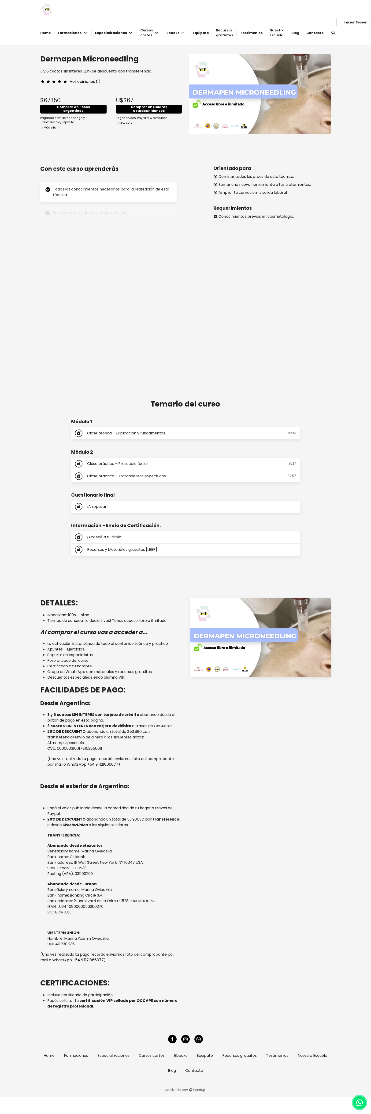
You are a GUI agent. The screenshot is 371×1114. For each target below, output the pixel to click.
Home (49, 1055)
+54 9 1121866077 (102, 764)
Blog (172, 1070)
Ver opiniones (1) (85, 81)
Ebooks (180, 1055)
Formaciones (76, 1055)
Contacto (194, 1070)
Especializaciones (113, 1055)
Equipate (205, 1055)
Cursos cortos (152, 1055)
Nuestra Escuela (312, 1055)
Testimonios (277, 1055)
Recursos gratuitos (239, 1055)
